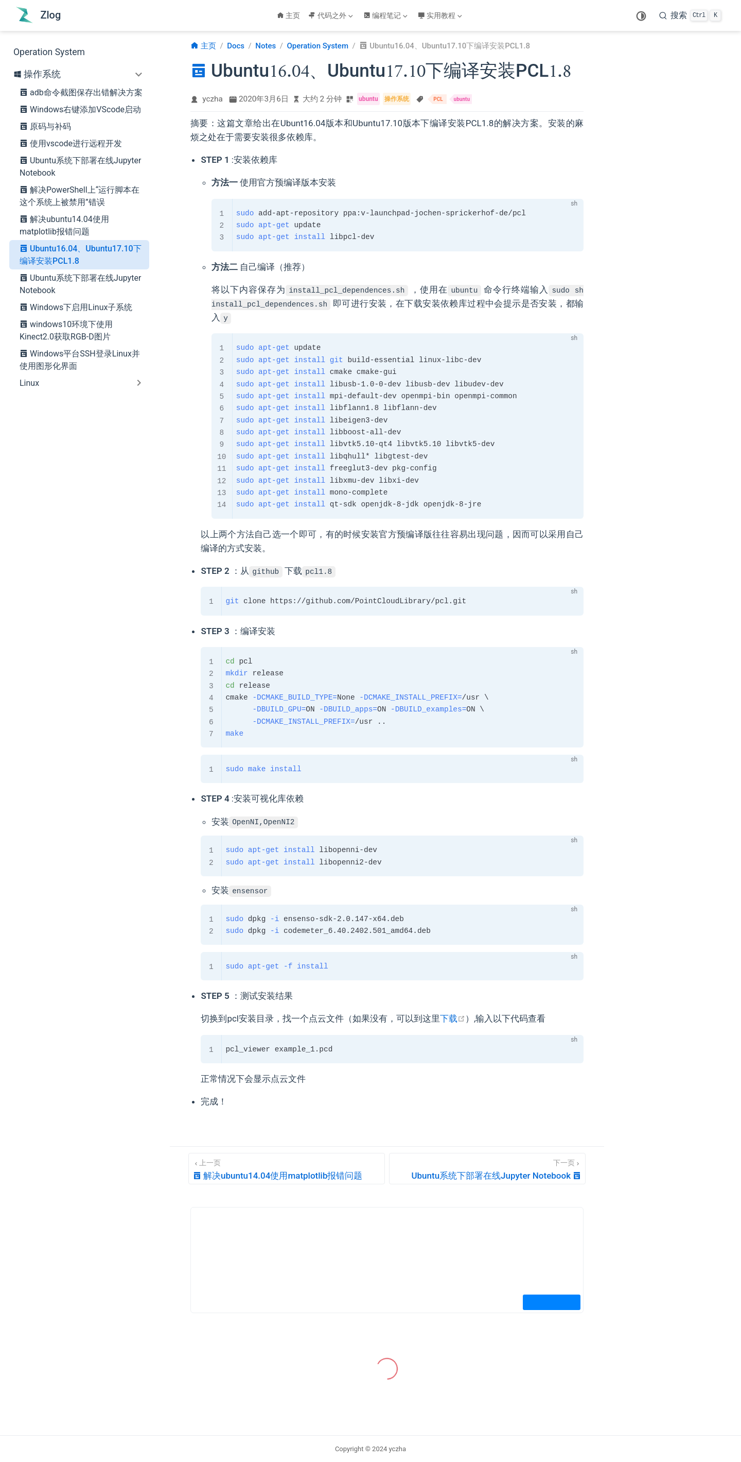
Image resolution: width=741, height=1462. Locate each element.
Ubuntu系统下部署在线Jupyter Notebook (80, 166)
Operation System (49, 52)
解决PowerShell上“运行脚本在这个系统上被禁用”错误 (79, 195)
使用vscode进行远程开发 (71, 143)
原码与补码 (45, 126)
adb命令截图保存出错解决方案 (81, 92)
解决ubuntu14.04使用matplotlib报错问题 (64, 224)
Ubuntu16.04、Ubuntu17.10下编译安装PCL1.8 (81, 254)
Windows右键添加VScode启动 (80, 109)
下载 (452, 1018)
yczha (212, 99)
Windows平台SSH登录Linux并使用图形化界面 (80, 359)
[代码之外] (331, 15)
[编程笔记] (386, 15)
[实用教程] (441, 15)
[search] (690, 15)
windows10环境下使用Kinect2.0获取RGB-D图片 (66, 330)
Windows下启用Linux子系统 (76, 307)
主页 (289, 15)
